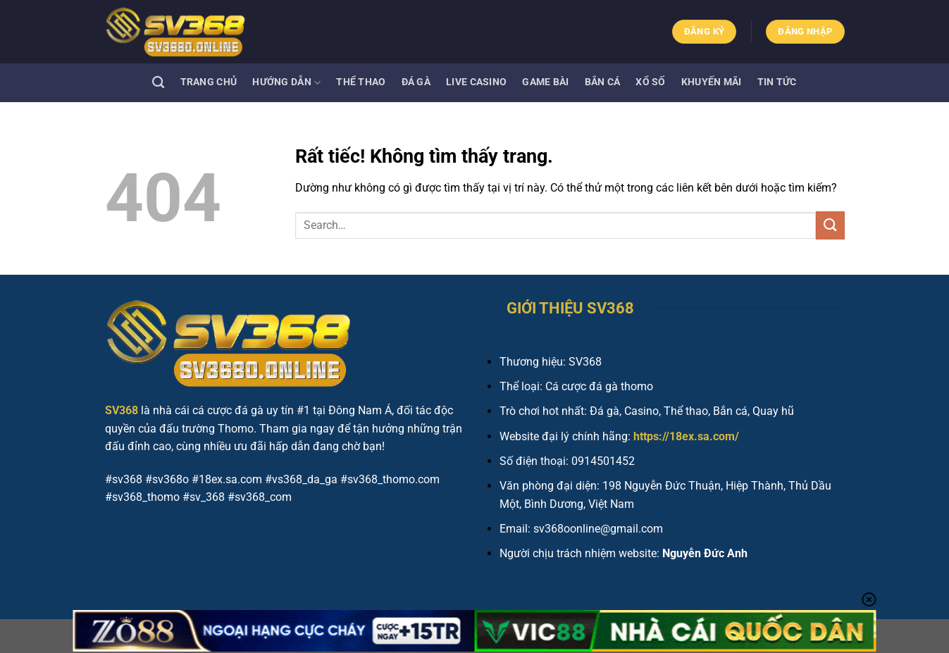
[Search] (158, 82)
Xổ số (650, 82)
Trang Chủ (208, 82)
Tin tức (777, 82)
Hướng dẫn (286, 82)
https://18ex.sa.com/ (686, 436)
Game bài (545, 82)
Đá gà (416, 82)
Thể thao (360, 82)
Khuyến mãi (711, 82)
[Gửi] (830, 225)
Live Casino (476, 82)
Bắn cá (603, 82)
